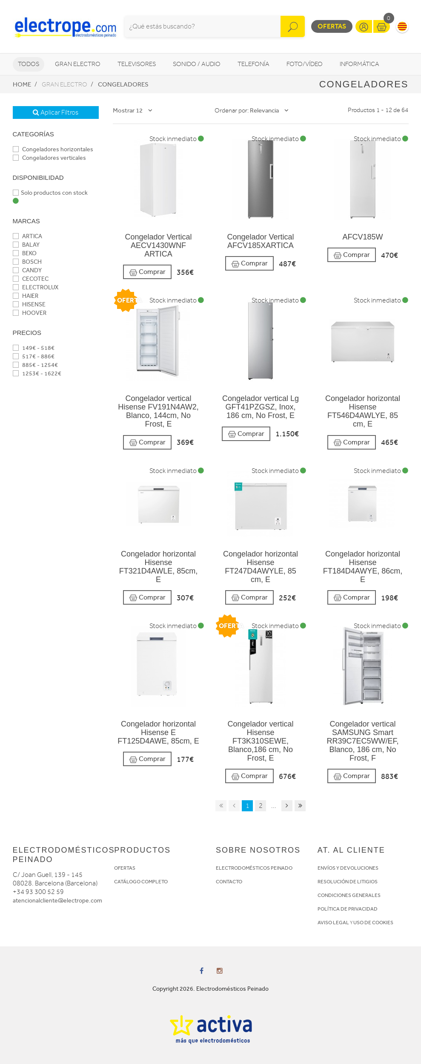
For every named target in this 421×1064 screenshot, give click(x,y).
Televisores (136, 64)
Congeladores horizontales (53, 149)
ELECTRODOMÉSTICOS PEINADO (254, 868)
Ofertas (332, 26)
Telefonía (253, 64)
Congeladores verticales (49, 157)
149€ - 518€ (33, 348)
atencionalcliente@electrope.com (57, 900)
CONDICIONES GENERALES (349, 895)
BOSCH (27, 261)
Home (22, 84)
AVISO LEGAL (333, 923)
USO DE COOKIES (373, 923)
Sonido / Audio (197, 64)
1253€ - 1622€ (37, 373)
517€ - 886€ (33, 356)
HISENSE (29, 304)
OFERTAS (124, 868)
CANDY (27, 270)
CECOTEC (31, 279)
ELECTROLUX (35, 287)
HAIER (25, 296)
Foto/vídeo (304, 64)
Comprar (147, 272)
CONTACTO (229, 882)
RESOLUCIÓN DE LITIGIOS (348, 882)
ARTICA (27, 236)
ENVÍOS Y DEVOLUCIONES (348, 868)
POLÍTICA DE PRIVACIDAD (348, 909)
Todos (28, 64)
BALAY (26, 244)
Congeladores (123, 84)
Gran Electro (77, 64)
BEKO (25, 253)
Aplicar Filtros (55, 112)
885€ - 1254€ (35, 365)
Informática (359, 64)
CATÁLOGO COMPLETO (141, 882)
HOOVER (29, 313)
